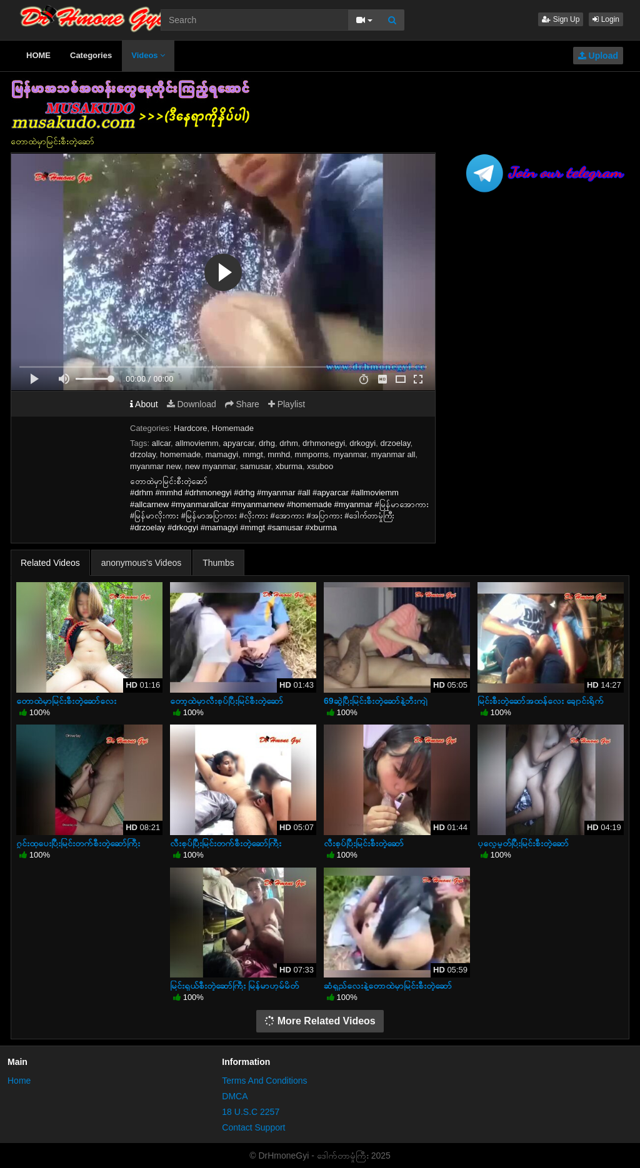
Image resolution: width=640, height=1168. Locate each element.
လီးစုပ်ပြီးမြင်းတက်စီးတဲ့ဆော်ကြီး (225, 843)
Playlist (286, 404)
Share (242, 404)
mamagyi (221, 454)
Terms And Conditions (264, 1081)
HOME (38, 55)
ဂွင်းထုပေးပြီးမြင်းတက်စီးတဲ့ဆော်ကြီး (78, 843)
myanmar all (393, 454)
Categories (91, 55)
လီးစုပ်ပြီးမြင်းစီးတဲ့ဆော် (364, 843)
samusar (255, 466)
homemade (180, 454)
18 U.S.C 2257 (250, 1112)
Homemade (233, 428)
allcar (161, 443)
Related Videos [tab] (50, 563)
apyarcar (238, 443)
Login (605, 19)
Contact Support (253, 1127)
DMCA (235, 1096)
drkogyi (362, 443)
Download (191, 404)
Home (19, 1081)
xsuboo (320, 466)
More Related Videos (320, 1021)
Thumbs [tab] (218, 563)
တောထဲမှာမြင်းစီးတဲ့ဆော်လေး (66, 701)
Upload (598, 56)
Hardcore (190, 428)
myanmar (349, 454)
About (144, 404)
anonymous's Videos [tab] (141, 563)
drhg (267, 443)
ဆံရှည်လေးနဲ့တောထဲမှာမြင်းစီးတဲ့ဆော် (388, 986)
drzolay (143, 454)
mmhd (279, 454)
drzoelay (395, 443)
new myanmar (210, 466)
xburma (289, 466)
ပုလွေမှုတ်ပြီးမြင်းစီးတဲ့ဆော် (523, 843)
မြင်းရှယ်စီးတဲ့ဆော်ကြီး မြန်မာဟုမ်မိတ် (234, 986)
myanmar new (155, 466)
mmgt (252, 454)
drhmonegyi (323, 443)
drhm (288, 443)
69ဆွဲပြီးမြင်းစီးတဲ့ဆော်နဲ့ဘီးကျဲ (376, 701)
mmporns (312, 454)
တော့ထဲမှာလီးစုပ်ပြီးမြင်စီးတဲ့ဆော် (226, 701)
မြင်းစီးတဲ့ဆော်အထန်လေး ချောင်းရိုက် (541, 701)
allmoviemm (196, 443)
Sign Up (560, 19)
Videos (148, 55)
